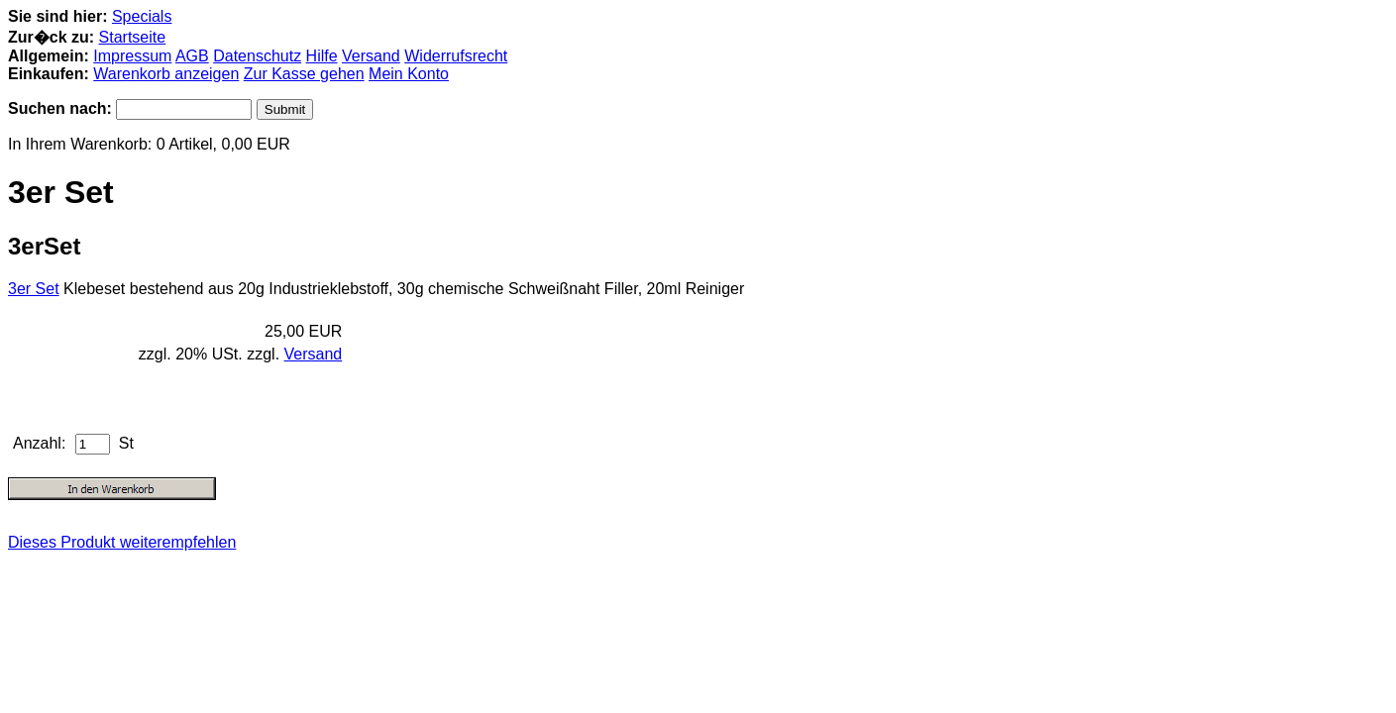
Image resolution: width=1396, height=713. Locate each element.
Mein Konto (409, 73)
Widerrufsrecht (455, 56)
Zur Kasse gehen (304, 73)
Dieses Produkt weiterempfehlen (122, 542)
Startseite (132, 37)
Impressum (132, 56)
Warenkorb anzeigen (166, 73)
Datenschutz (257, 56)
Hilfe (322, 56)
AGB (192, 56)
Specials (141, 16)
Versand (371, 56)
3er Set (33, 288)
